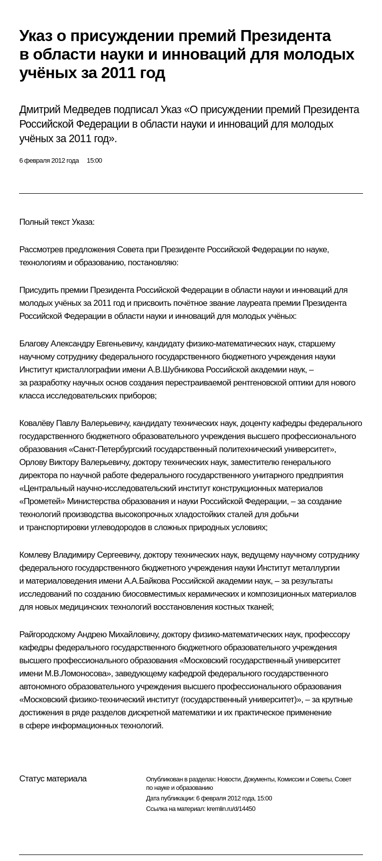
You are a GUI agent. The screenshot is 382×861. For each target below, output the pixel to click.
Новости (228, 779)
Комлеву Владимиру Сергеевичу (79, 555)
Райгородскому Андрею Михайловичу (88, 634)
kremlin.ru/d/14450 (231, 808)
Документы (258, 779)
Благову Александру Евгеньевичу (80, 343)
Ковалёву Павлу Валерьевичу (74, 423)
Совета (130, 249)
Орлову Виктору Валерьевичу (73, 462)
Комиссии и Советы (304, 779)
